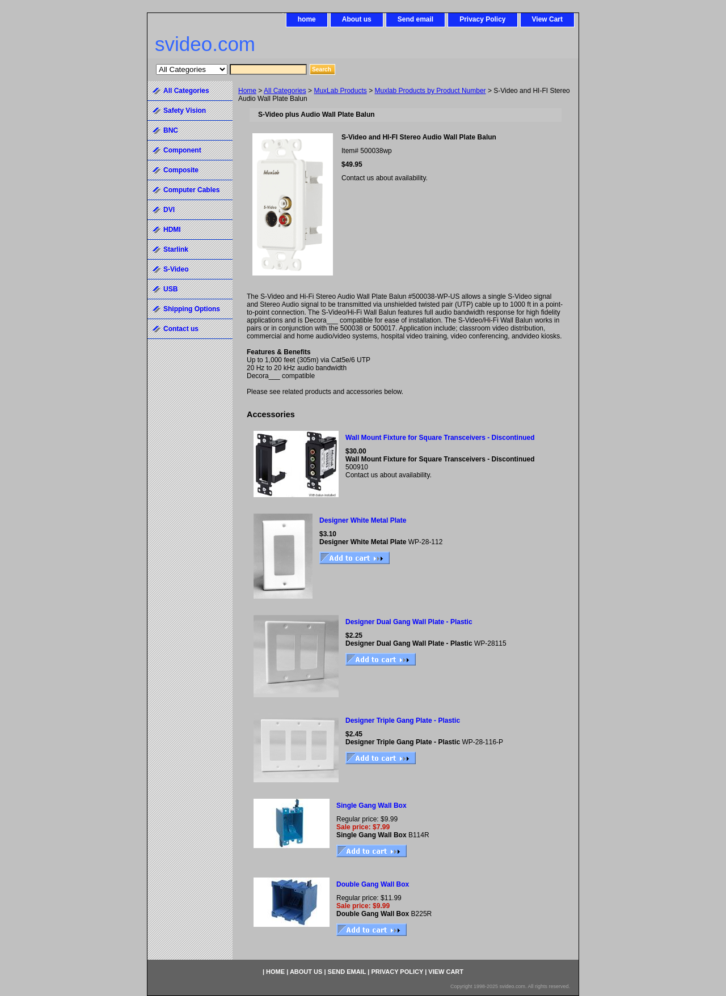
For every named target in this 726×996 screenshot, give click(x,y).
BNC (170, 130)
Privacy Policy (482, 19)
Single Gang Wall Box (371, 805)
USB (170, 289)
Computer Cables (191, 190)
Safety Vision (184, 111)
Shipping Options (191, 309)
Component (182, 150)
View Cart (547, 19)
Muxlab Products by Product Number (430, 91)
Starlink (175, 249)
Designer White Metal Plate (362, 520)
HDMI (172, 230)
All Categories (285, 91)
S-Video (175, 269)
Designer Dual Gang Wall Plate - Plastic (408, 622)
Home (247, 91)
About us (357, 19)
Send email (415, 19)
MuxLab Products (340, 91)
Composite (181, 170)
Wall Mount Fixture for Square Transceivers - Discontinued (440, 438)
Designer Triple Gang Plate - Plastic (402, 720)
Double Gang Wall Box (372, 884)
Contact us (181, 329)
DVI (169, 210)
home (307, 19)
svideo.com (205, 44)
